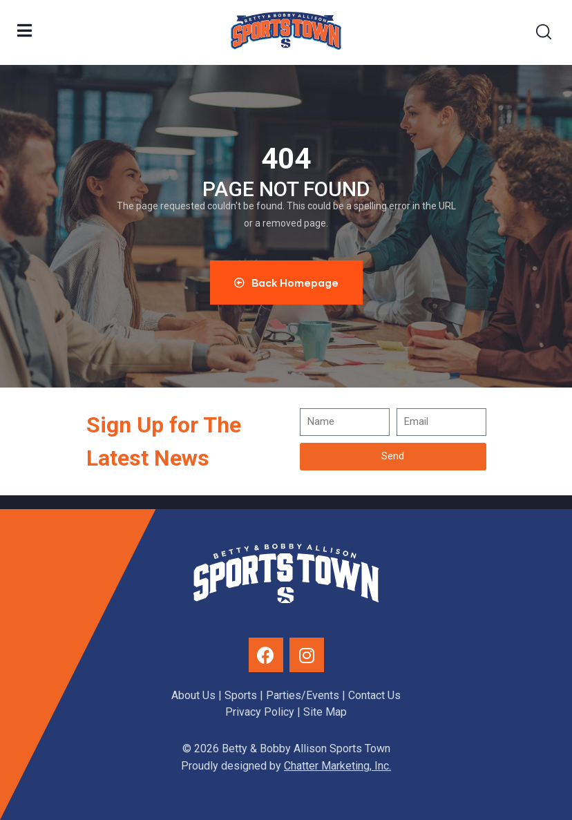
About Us (193, 695)
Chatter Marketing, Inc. (337, 765)
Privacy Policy (259, 711)
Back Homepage (286, 282)
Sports (241, 695)
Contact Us (374, 695)
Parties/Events (302, 695)
